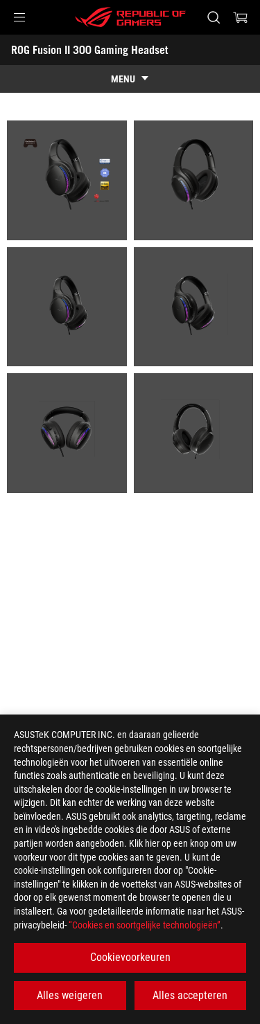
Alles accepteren (190, 995)
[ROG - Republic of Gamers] (130, 17)
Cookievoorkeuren (130, 957)
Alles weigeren (70, 995)
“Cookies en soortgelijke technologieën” (144, 925)
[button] (19, 17)
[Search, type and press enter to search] (213, 17)
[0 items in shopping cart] (240, 17)
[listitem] (67, 180)
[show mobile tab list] (130, 79)
